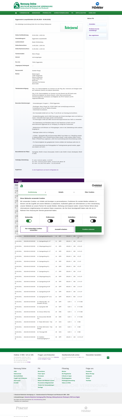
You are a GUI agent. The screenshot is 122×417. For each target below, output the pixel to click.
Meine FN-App (90, 372)
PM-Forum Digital (75, 395)
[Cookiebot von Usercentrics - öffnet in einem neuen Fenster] (93, 185)
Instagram (89, 374)
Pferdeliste (47, 13)
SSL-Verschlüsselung (36, 398)
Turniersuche (24, 13)
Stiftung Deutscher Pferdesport (60, 395)
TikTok (88, 376)
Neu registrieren (94, 35)
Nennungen (36, 13)
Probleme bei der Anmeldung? (94, 29)
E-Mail (28, 360)
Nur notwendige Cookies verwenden (33, 229)
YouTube (88, 379)
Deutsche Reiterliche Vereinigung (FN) (35, 395)
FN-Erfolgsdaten (66, 376)
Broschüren (41, 370)
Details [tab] (61, 192)
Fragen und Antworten (20, 376)
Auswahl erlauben (61, 229)
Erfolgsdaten (81, 13)
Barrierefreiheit (18, 374)
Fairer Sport (41, 372)
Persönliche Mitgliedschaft (46, 381)
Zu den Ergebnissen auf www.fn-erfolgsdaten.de (44, 168)
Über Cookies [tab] (89, 192)
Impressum (17, 379)
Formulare (41, 374)
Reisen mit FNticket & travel (46, 379)
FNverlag (49, 395)
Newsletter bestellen (93, 353)
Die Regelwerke (66, 372)
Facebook (89, 370)
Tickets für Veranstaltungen (46, 383)
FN (72, 13)
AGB (15, 370)
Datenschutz (17, 372)
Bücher (64, 370)
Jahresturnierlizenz (61, 13)
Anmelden (92, 13)
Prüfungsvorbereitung (68, 379)
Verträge (40, 385)
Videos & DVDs (66, 381)
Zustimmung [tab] (32, 192)
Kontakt (16, 381)
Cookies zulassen (88, 229)
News (39, 376)
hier (80, 355)
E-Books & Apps (66, 374)
